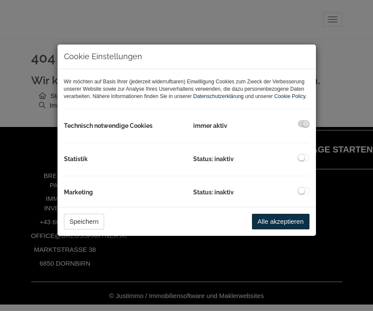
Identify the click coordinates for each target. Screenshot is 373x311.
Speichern (84, 221)
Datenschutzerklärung (218, 96)
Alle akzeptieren (281, 221)
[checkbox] (303, 123)
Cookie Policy (289, 96)
